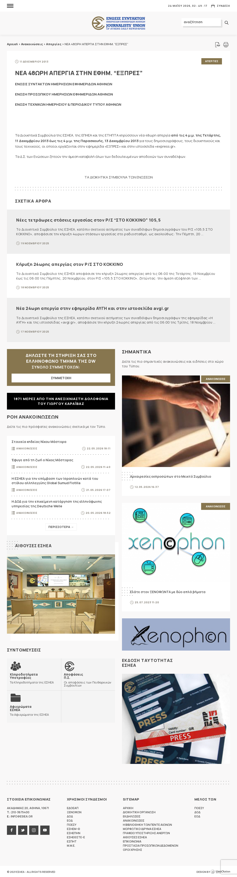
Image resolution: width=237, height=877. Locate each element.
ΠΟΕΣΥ (71, 824)
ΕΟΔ (70, 820)
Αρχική (12, 44)
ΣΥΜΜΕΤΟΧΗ (61, 377)
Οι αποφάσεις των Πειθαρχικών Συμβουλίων (88, 678)
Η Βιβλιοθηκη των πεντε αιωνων (147, 824)
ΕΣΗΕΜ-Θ (73, 828)
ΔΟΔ (70, 816)
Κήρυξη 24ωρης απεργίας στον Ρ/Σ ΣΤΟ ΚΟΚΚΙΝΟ (69, 263)
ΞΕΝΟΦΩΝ (74, 811)
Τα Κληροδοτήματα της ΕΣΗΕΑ (34, 677)
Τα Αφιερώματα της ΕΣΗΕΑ (29, 709)
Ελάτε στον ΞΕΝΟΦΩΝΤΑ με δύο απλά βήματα (168, 591)
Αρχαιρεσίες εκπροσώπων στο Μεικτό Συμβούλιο (170, 475)
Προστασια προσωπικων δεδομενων (150, 845)
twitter (22, 829)
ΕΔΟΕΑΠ (72, 807)
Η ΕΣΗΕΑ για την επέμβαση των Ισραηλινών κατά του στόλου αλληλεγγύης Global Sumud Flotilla (55, 480)
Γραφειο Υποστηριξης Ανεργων (146, 832)
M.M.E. (71, 845)
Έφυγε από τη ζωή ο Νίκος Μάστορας (42, 459)
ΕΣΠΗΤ (72, 841)
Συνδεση (223, 5)
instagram (33, 829)
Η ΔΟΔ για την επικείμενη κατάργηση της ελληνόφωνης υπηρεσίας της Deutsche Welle (57, 503)
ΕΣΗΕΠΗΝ (73, 832)
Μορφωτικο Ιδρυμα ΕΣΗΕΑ (142, 828)
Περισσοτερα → (61, 526)
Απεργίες (53, 44)
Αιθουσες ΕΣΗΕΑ (34, 545)
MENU (10, 5)
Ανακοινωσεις (26, 448)
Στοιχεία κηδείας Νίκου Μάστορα (39, 441)
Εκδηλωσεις (131, 816)
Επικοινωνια (132, 841)
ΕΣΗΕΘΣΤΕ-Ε (76, 837)
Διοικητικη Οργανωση (139, 811)
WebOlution (220, 871)
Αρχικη (128, 807)
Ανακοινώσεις (32, 44)
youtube (45, 829)
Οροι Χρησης (132, 849)
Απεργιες (211, 61)
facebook (11, 829)
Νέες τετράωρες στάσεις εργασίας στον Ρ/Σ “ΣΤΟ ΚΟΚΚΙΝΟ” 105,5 (88, 219)
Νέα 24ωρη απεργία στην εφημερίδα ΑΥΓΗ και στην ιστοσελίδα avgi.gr (92, 308)
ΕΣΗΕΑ (118, 23)
